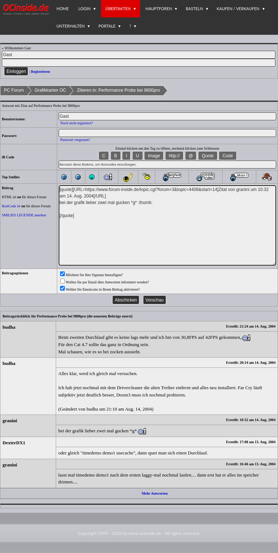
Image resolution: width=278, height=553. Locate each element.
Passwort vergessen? (75, 140)
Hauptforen (159, 8)
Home (62, 8)
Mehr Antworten (155, 493)
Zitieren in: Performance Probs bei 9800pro (118, 90)
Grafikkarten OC (50, 90)
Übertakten (118, 8)
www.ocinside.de (145, 533)
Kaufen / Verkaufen (238, 8)
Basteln (194, 8)
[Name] (138, 55)
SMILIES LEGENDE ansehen (24, 215)
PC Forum (14, 90)
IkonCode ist (11, 206)
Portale (106, 26)
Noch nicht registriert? (76, 123)
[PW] (138, 63)
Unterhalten (70, 26)
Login (85, 8)
